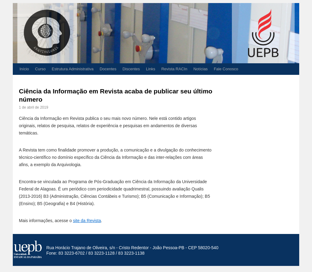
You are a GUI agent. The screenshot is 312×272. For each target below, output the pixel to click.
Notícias (200, 69)
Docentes (108, 69)
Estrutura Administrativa (73, 69)
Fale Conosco (226, 69)
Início (24, 69)
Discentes (131, 69)
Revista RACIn (174, 69)
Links (150, 69)
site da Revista (87, 220)
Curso (40, 69)
